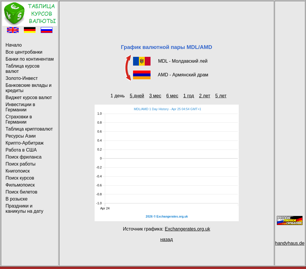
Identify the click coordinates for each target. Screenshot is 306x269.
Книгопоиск (18, 170)
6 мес (172, 95)
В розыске (17, 198)
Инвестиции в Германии (20, 107)
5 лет (220, 95)
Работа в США (21, 149)
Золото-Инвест (22, 78)
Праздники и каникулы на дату (24, 208)
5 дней (137, 95)
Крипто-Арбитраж (25, 142)
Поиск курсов (20, 177)
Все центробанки (24, 52)
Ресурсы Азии (21, 135)
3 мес (155, 95)
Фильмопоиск (20, 184)
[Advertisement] (167, 15)
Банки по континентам (30, 59)
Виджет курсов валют (29, 97)
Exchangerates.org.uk (187, 228)
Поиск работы (21, 163)
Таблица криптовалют (29, 128)
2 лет (204, 95)
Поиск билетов (21, 191)
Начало (14, 45)
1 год (188, 95)
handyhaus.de (290, 243)
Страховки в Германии (19, 119)
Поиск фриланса (24, 156)
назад (166, 239)
